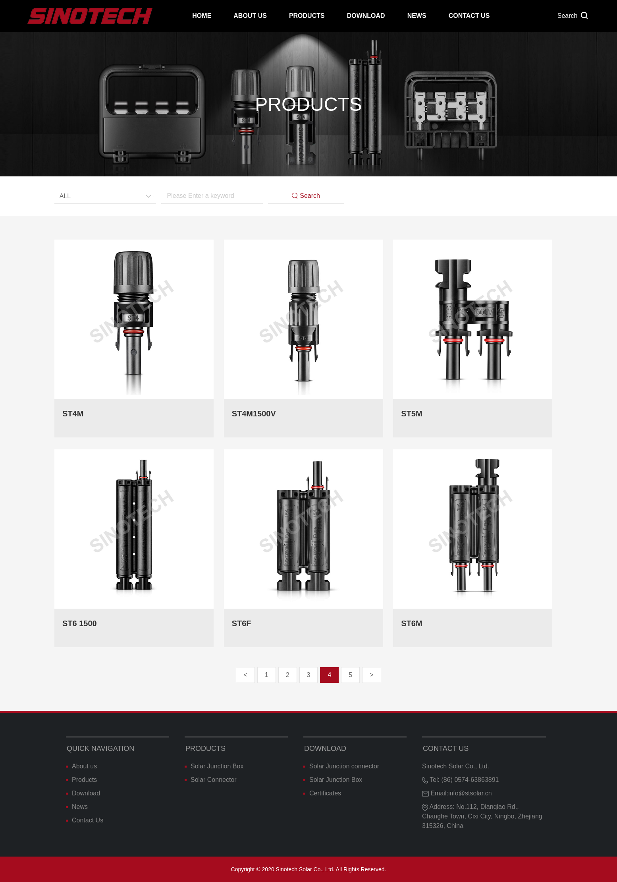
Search (306, 195)
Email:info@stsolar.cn (457, 793)
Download (366, 15)
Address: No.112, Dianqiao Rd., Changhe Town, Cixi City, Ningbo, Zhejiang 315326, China (482, 816)
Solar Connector (211, 779)
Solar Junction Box (214, 766)
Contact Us (469, 15)
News (416, 15)
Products (307, 15)
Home (201, 15)
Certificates (322, 793)
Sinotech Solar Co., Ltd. (455, 766)
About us (250, 15)
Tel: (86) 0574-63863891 (460, 779)
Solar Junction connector (341, 766)
